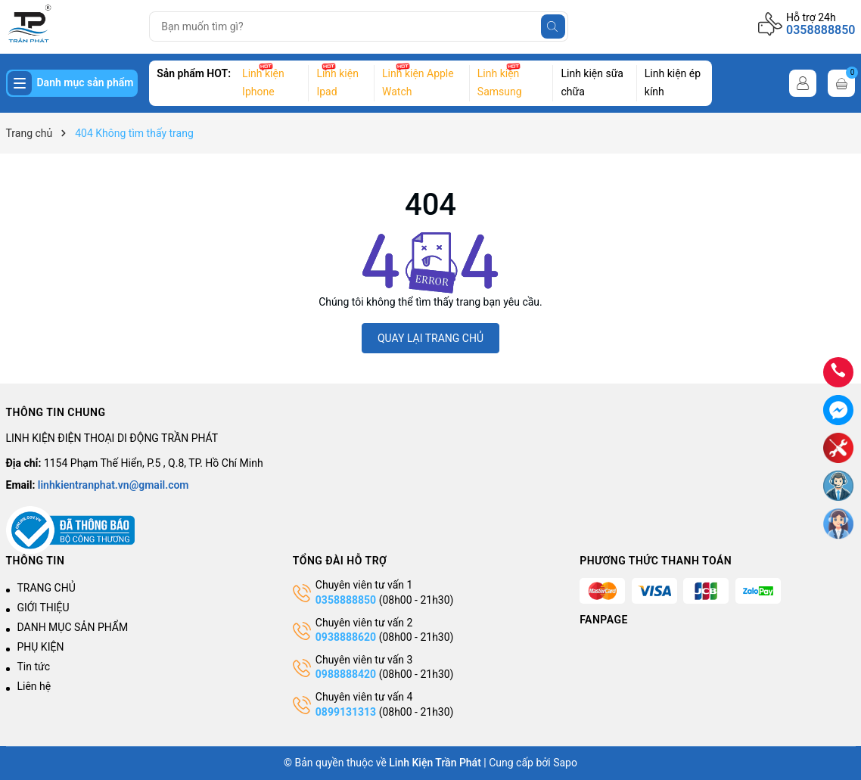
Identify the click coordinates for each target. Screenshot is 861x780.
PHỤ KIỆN (40, 647)
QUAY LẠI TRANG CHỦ (430, 338)
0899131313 (345, 712)
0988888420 (347, 674)
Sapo (565, 763)
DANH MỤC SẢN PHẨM (73, 627)
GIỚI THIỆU (43, 607)
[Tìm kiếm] (553, 26)
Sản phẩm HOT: (194, 73)
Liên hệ (34, 686)
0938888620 (345, 637)
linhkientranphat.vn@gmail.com (113, 485)
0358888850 (820, 30)
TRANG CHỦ (46, 588)
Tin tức (34, 666)
